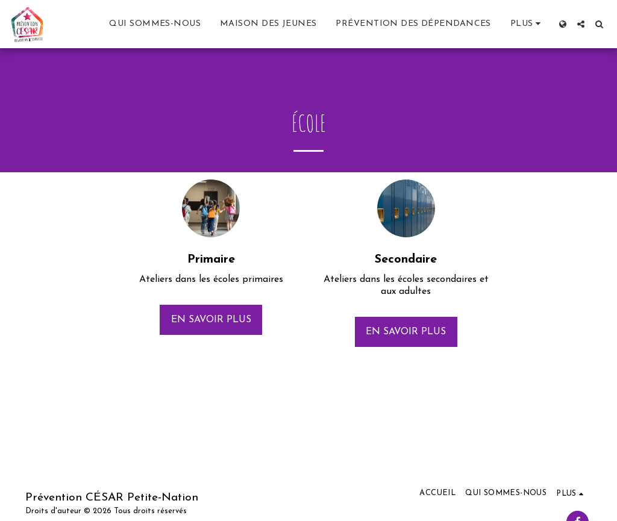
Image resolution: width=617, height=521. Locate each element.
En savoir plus (211, 320)
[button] (580, 24)
